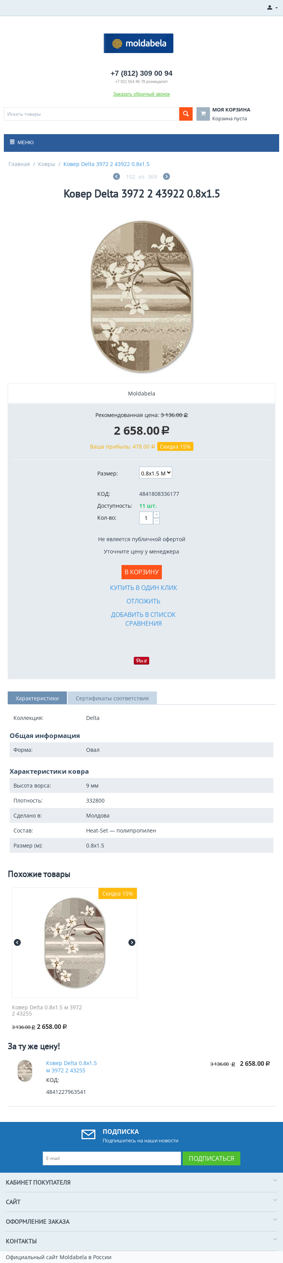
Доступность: (114, 505)
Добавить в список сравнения (143, 619)
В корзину (142, 572)
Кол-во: (107, 517)
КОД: (103, 493)
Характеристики (37, 698)
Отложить (143, 601)
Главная (19, 164)
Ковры (46, 164)
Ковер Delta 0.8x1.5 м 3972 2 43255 (47, 1010)
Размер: (107, 473)
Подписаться (211, 1158)
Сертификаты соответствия (112, 698)
